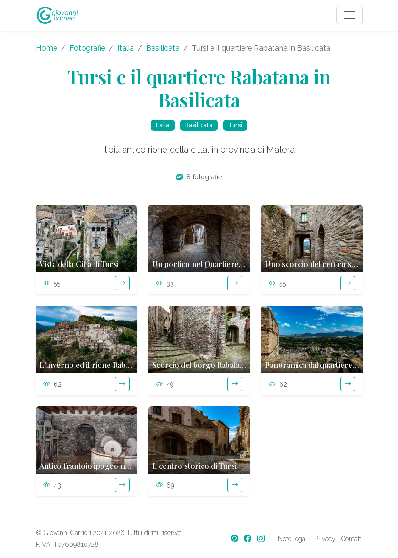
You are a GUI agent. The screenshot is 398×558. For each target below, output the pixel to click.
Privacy (325, 539)
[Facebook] (248, 538)
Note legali (293, 539)
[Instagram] (261, 538)
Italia (125, 48)
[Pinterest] (235, 538)
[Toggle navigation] (349, 15)
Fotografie (87, 48)
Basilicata (162, 48)
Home (46, 48)
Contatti (352, 539)
